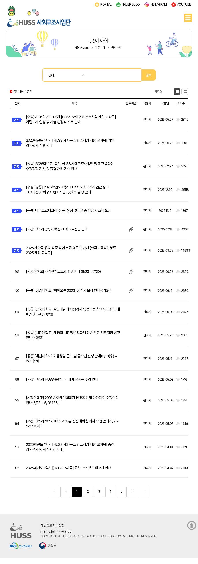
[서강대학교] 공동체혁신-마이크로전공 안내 (59, 231)
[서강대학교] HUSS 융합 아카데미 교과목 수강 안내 (65, 383)
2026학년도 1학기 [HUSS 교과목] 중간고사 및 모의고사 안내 (72, 473)
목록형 (163, 91)
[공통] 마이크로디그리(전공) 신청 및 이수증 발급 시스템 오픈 (72, 212)
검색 (148, 75)
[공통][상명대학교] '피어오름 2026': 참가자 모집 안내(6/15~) (72, 292)
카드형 (182, 91)
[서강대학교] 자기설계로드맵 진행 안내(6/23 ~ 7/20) (66, 274)
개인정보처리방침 (52, 531)
